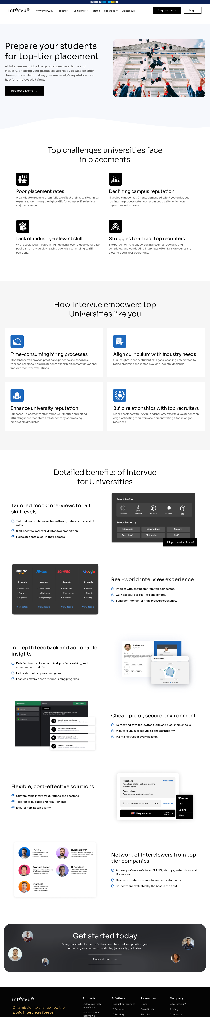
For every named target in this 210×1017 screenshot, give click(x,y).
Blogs (144, 1004)
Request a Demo (24, 90)
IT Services (118, 1009)
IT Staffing (118, 1014)
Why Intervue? (178, 1004)
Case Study (147, 1009)
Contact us (176, 1014)
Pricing (174, 1009)
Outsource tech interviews (92, 1006)
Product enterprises (123, 1004)
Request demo (167, 10)
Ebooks (145, 1014)
